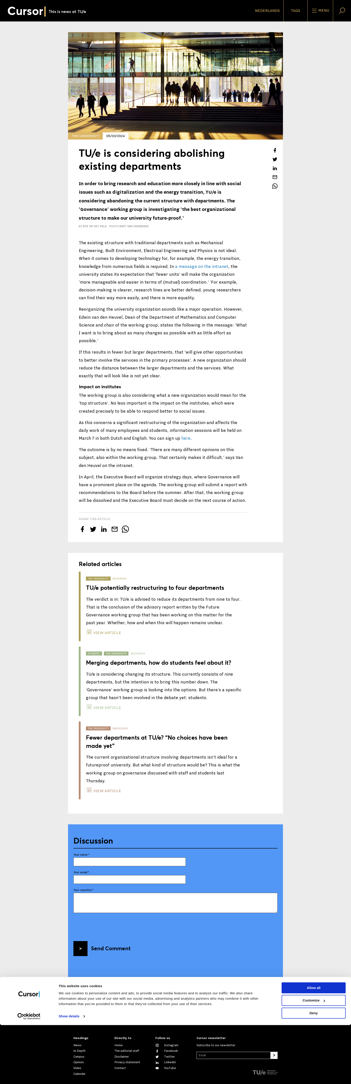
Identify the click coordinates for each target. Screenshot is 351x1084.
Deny (314, 1072)
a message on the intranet (201, 266)
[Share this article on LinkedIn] (275, 168)
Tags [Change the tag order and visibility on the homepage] (295, 10)
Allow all (314, 1047)
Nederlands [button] (267, 10)
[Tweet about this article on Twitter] (275, 159)
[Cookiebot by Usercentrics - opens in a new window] (29, 1075)
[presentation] (107, 925)
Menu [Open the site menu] (320, 11)
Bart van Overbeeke (134, 226)
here (185, 438)
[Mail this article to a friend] (275, 177)
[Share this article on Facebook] (275, 150)
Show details (69, 1075)
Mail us (82, 1022)
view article (106, 632)
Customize (314, 1059)
